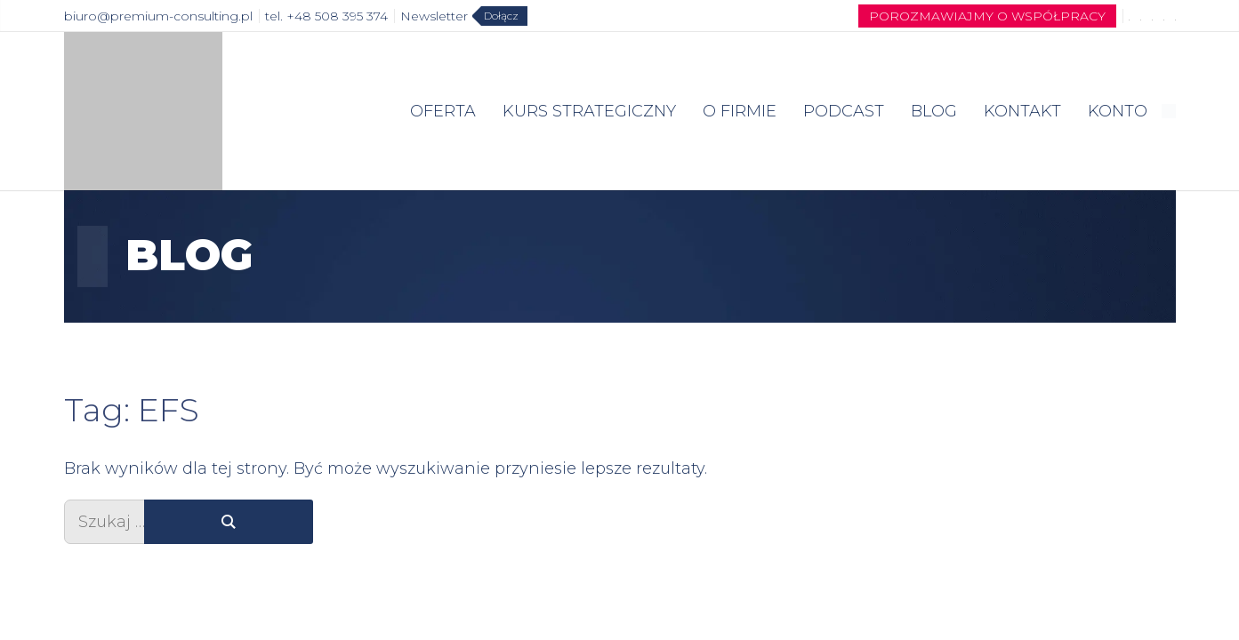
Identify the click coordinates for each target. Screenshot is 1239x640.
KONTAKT (1022, 111)
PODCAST (843, 111)
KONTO (1117, 111)
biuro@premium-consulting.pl (158, 16)
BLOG (934, 111)
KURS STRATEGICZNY (589, 111)
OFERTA (443, 111)
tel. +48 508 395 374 (326, 16)
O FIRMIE (739, 111)
